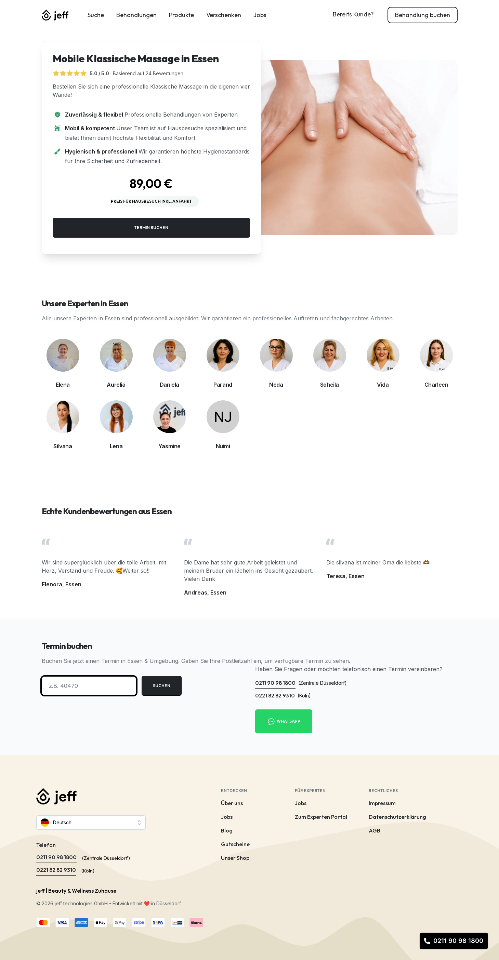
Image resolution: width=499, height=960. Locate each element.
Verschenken (223, 15)
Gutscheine (235, 844)
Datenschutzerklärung (397, 816)
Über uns (232, 803)
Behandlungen (136, 15)
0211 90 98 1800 (453, 940)
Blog (227, 830)
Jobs (259, 15)
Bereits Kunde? (353, 14)
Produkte (181, 15)
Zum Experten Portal (321, 816)
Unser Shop (235, 857)
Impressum (382, 803)
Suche (96, 15)
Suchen (161, 685)
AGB (374, 830)
